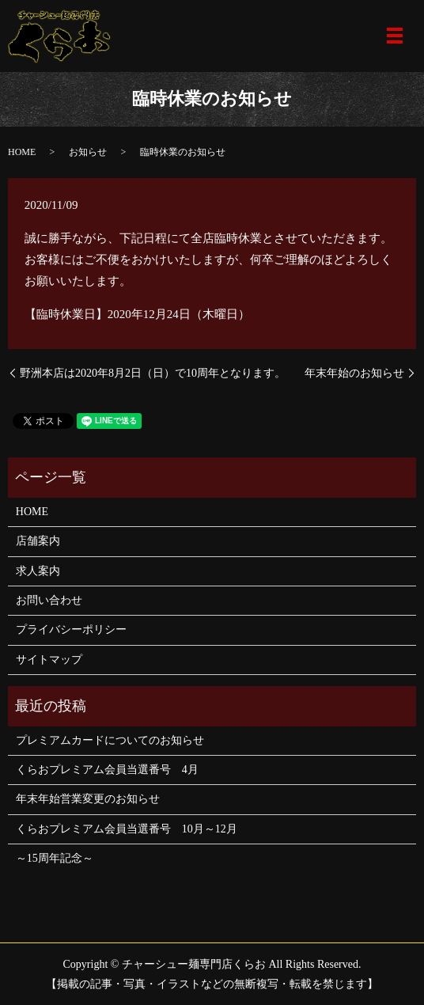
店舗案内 (38, 541)
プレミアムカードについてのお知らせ (110, 740)
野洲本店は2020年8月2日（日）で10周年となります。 (153, 373)
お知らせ (88, 151)
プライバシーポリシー (71, 629)
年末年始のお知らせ (354, 373)
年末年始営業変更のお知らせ (88, 799)
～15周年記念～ (54, 858)
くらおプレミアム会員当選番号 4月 (107, 770)
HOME (22, 151)
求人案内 (38, 571)
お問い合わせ (49, 600)
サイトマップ (49, 660)
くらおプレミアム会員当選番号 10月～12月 (126, 829)
